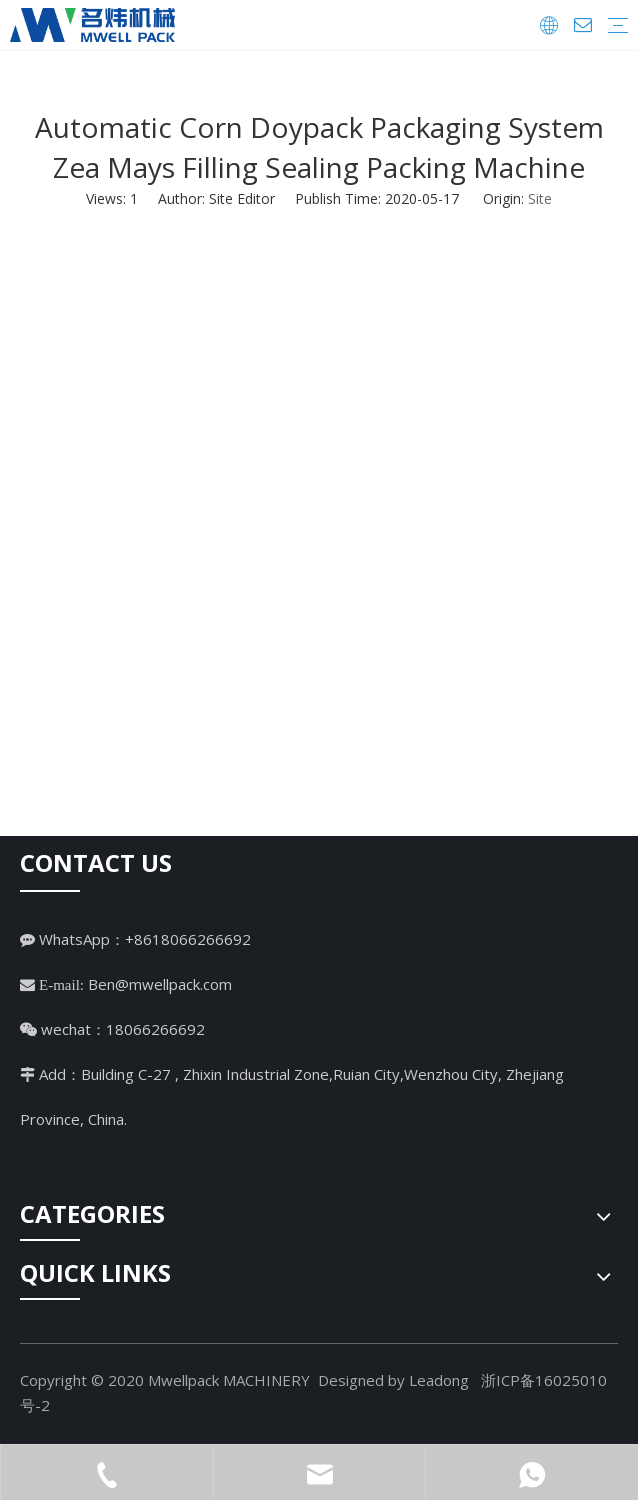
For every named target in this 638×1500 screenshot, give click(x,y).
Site (540, 198)
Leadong (439, 1380)
